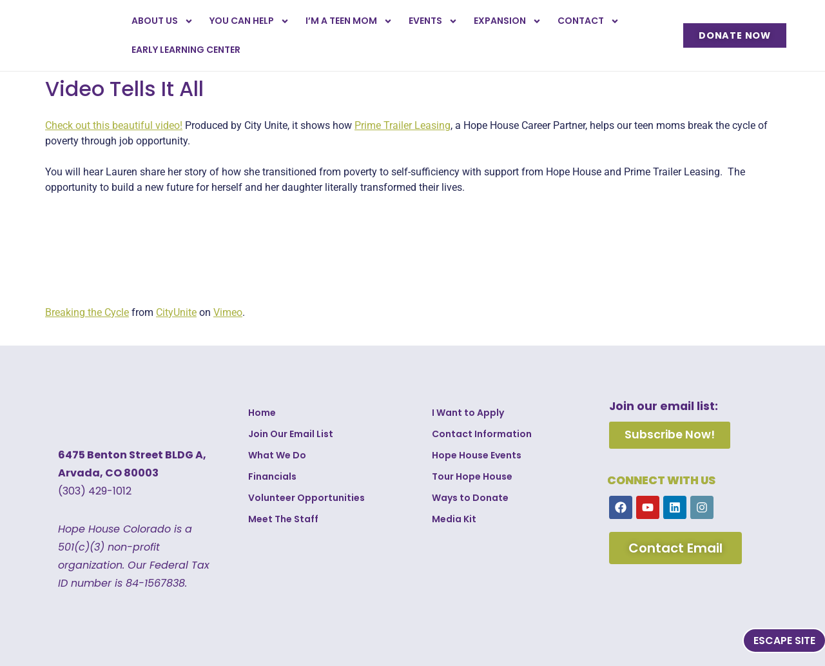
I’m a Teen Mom (349, 21)
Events (433, 21)
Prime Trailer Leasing (402, 125)
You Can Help (249, 21)
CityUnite (176, 312)
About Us (162, 21)
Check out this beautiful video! (113, 125)
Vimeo (227, 312)
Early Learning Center (185, 49)
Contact (588, 21)
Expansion (507, 21)
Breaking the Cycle (87, 312)
